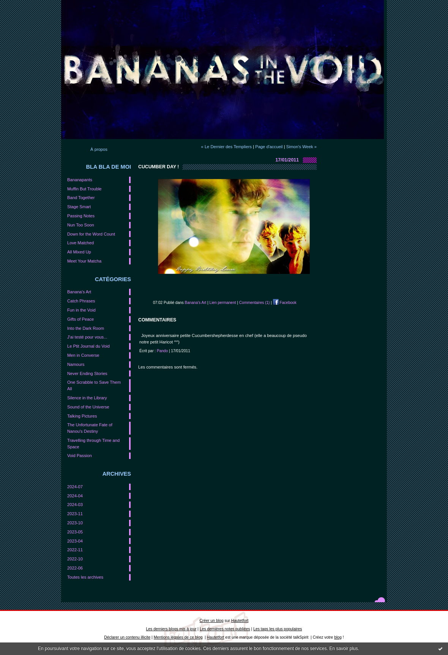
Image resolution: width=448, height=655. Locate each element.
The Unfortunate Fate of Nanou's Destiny (89, 428)
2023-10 (75, 523)
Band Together (81, 197)
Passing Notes (81, 216)
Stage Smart (79, 206)
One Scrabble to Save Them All (94, 385)
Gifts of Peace (80, 319)
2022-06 (75, 568)
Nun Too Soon (80, 225)
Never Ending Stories (87, 373)
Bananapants (79, 179)
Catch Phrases (81, 301)
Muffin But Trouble (84, 189)
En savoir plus (343, 648)
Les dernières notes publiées (225, 629)
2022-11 (75, 549)
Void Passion (79, 455)
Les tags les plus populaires (277, 629)
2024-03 (75, 504)
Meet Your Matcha (84, 261)
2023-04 (75, 541)
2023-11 (75, 513)
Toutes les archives (85, 577)
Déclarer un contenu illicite (127, 637)
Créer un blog (212, 621)
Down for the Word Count (91, 234)
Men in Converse (83, 355)
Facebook (285, 303)
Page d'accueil (268, 146)
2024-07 (75, 486)
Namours (75, 364)
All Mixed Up (79, 252)
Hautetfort (240, 621)
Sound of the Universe (88, 407)
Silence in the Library (87, 398)
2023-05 (75, 532)
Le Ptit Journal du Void (88, 346)
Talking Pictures (82, 416)
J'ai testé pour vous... (87, 337)
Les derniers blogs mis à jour (171, 629)
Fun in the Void (81, 310)
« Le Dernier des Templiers (226, 146)
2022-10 (75, 559)
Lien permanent (223, 303)
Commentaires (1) (254, 303)
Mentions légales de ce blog (178, 637)
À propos (98, 149)
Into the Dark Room (85, 328)
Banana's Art (79, 292)
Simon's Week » (301, 146)
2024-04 (75, 496)
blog (338, 637)
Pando (162, 351)
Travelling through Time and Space (93, 443)
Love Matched (80, 242)
